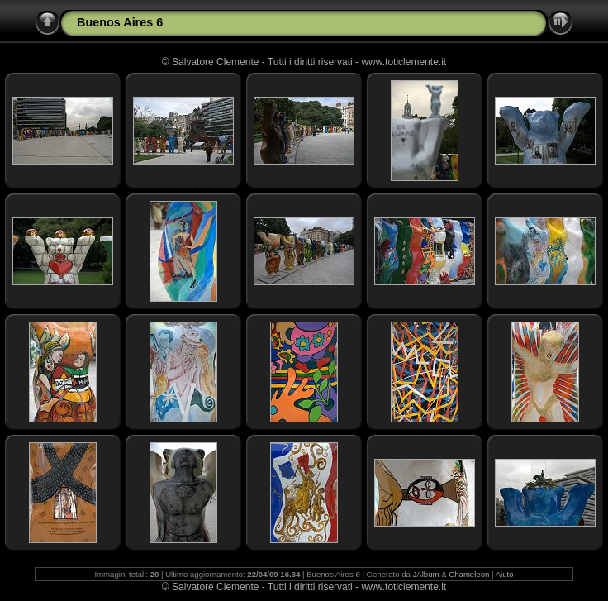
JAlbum (426, 574)
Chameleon (469, 574)
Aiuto (505, 574)
